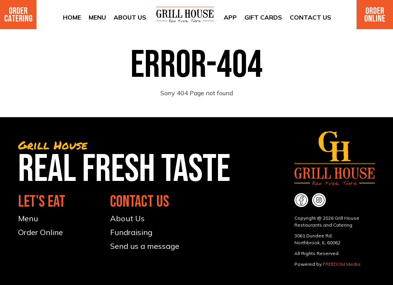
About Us (130, 17)
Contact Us (310, 17)
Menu (97, 17)
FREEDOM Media (341, 264)
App (230, 17)
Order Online (374, 14)
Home (72, 17)
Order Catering (18, 14)
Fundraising (131, 232)
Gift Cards (263, 17)
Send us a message (144, 246)
